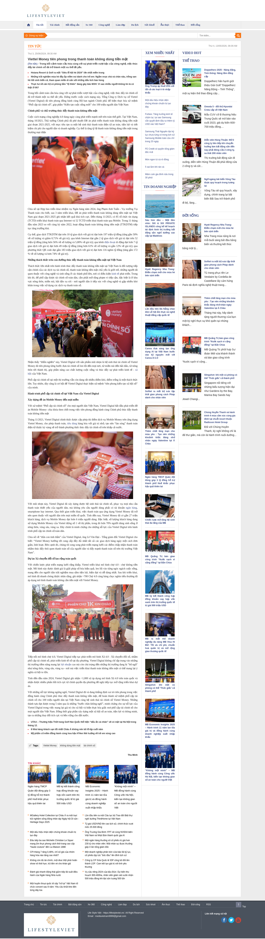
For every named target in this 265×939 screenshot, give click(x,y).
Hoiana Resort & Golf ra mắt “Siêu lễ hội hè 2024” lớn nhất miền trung (67, 72)
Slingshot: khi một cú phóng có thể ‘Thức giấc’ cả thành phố (160, 688)
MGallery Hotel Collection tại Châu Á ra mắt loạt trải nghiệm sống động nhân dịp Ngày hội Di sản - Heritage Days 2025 (54, 818)
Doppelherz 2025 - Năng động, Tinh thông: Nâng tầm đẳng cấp (220, 73)
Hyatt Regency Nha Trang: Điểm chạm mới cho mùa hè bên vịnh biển (160, 272)
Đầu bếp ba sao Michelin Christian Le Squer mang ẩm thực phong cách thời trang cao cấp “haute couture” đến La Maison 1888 (52, 843)
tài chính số (89, 745)
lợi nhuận (66, 664)
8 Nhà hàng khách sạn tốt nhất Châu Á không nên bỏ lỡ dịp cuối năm (67, 729)
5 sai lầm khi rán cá (154, 167)
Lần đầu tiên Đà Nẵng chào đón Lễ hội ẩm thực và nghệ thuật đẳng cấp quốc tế (160, 312)
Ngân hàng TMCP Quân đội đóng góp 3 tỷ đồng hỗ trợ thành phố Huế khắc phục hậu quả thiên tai (39, 795)
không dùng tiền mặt (70, 745)
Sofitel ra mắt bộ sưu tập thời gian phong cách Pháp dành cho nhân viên (160, 394)
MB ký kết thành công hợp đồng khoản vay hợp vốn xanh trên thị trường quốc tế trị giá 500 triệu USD (68, 795)
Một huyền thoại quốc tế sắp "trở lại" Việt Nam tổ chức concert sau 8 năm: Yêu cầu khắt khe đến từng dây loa (54, 886)
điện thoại (109, 242)
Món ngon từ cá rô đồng (157, 159)
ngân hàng (131, 507)
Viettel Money (50, 745)
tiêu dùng (72, 423)
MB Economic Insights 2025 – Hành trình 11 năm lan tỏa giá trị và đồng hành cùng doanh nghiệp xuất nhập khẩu (160, 730)
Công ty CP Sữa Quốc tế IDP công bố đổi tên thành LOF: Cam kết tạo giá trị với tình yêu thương (107, 863)
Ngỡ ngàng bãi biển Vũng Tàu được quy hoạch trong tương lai (219, 182)
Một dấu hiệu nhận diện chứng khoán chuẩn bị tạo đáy (158, 103)
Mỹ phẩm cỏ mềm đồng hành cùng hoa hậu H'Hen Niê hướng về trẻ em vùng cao (73, 733)
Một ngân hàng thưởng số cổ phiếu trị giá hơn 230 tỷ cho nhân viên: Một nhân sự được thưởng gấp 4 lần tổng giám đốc (108, 843)
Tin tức (35, 46)
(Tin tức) (32, 63)
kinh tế (115, 273)
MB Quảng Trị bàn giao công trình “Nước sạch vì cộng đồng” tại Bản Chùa (160, 559)
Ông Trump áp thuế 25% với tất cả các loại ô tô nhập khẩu (159, 89)
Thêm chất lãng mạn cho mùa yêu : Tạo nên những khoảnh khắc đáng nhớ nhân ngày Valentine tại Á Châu (160, 437)
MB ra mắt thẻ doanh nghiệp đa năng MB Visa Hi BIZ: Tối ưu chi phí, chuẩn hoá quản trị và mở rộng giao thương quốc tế (160, 645)
